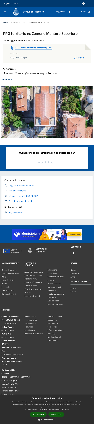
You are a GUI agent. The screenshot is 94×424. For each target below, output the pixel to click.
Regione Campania (11, 3)
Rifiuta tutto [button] (56, 414)
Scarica (79, 57)
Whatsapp (30, 73)
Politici (4, 283)
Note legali (51, 333)
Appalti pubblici (30, 285)
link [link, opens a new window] (68, 409)
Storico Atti (52, 326)
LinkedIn (53, 73)
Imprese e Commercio (33, 282)
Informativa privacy (55, 330)
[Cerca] (88, 11)
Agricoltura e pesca (55, 304)
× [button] (91, 397)
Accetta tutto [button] (38, 414)
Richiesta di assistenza (33, 333)
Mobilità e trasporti (32, 295)
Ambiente (51, 290)
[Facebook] (68, 11)
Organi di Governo (9, 269)
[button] (47, 420)
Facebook (8, 73)
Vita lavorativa (30, 278)
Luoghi (73, 288)
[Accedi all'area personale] (83, 3)
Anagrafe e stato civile (33, 271)
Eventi (73, 291)
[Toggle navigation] (4, 11)
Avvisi (73, 276)
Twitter (18, 73)
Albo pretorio (52, 323)
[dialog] (47, 409)
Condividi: (9, 69)
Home (5, 22)
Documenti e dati (8, 293)
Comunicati (75, 273)
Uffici (3, 276)
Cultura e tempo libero (33, 275)
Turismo (27, 292)
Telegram (42, 73)
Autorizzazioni (53, 300)
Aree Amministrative (10, 273)
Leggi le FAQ (29, 330)
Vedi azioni (7, 79)
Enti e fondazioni (8, 280)
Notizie (73, 269)
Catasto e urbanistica (33, 289)
